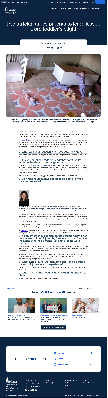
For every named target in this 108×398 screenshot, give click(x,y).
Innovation (96, 8)
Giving (92, 2)
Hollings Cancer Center (74, 2)
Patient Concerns (88, 383)
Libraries (86, 380)
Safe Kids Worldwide (40, 165)
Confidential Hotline (71, 380)
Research (24, 2)
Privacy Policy (75, 395)
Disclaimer (68, 395)
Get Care (67, 383)
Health (17, 2)
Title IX (82, 395)
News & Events (66, 8)
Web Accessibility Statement (93, 395)
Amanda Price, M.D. (25, 140)
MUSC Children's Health (58, 2)
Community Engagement (81, 8)
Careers (85, 2)
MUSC (4, 2)
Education (11, 2)
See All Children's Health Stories (53, 327)
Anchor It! (24, 230)
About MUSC (54, 8)
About (48, 380)
